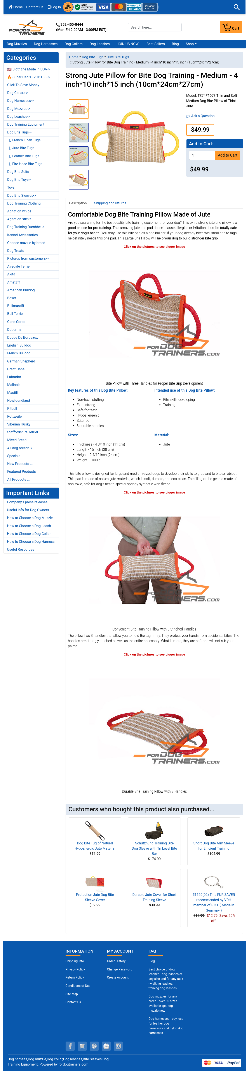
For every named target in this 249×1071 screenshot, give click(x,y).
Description (78, 203)
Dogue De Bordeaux (22, 337)
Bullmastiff (15, 306)
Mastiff (12, 393)
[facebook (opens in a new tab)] (70, 1046)
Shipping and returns (110, 203)
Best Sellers (155, 44)
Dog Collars (74, 44)
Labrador (14, 377)
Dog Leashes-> (18, 116)
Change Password (119, 969)
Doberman (15, 330)
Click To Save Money (23, 85)
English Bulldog (19, 345)
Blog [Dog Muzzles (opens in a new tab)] (151, 961)
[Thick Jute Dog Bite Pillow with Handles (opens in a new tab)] (154, 314)
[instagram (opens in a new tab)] (118, 1046)
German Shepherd (21, 361)
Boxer (11, 298)
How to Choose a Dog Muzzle (30, 518)
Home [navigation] (73, 57)
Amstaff (13, 282)
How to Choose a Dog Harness (31, 542)
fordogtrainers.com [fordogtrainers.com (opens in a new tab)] (74, 1064)
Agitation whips (19, 211)
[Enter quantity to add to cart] (202, 155)
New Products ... (20, 464)
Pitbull (12, 409)
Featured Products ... (23, 472)
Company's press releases (27, 502)
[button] (237, 7)
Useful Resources (20, 549)
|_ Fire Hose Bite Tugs (24, 164)
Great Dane (15, 369)
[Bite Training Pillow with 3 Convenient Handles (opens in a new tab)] (154, 722)
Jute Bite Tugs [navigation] (118, 57)
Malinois (14, 385)
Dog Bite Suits (18, 172)
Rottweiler (15, 416)
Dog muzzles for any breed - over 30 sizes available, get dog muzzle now (162, 1004)
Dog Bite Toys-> (19, 180)
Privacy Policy (75, 969)
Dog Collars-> (17, 93)
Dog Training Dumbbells (25, 227)
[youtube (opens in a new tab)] (106, 1046)
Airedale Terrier (19, 266)
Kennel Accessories (22, 235)
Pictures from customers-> (28, 258)
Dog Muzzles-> (18, 109)
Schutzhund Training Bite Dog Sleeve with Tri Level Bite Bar (154, 848)
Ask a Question (200, 116)
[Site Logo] (27, 27)
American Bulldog (21, 290)
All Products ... (18, 479)
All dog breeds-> (19, 448)
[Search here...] (155, 27)
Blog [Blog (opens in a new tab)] (175, 44)
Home (16, 7)
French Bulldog (18, 353)
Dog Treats (15, 251)
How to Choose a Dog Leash (29, 526)
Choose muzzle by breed (26, 243)
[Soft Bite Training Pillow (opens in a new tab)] (154, 560)
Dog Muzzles (17, 44)
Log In (54, 7)
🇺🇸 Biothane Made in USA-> (28, 69)
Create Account (118, 977)
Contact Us (35, 7)
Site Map (72, 994)
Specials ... (15, 456)
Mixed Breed (16, 440)
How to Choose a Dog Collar (29, 534)
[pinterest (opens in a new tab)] (94, 1046)
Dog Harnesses (46, 44)
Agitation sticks (19, 219)
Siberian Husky (18, 424)
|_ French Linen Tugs (24, 140)
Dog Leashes (100, 44)
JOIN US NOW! (128, 44)
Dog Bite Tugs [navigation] (93, 57)
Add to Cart (227, 155)
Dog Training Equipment (25, 124)
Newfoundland (18, 400)
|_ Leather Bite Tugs (23, 156)
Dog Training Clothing (24, 203)
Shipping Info (75, 961)
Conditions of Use (78, 986)
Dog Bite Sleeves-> (21, 195)
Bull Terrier (15, 314)
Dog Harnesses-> (20, 101)
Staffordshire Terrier (22, 432)
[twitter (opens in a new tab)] (82, 1046)
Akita (11, 274)
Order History (116, 961)
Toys (11, 187)
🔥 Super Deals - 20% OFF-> (28, 77)
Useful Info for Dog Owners (28, 510)
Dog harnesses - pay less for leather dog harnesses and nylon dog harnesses (165, 1026)
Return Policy (75, 977)
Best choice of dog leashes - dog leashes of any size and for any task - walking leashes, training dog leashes (165, 979)
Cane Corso (16, 322)
